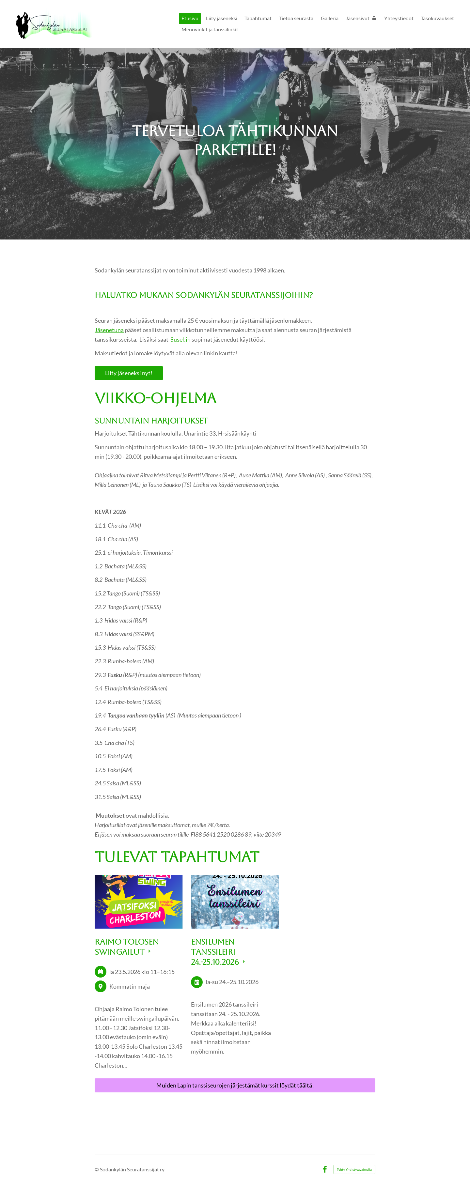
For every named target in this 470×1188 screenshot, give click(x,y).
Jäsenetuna (109, 329)
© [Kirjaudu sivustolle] (97, 1169)
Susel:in (180, 339)
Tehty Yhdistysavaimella (354, 1169)
